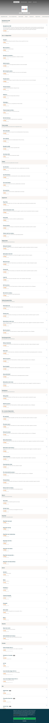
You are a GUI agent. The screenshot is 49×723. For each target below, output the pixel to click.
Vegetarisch (32, 16)
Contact (30, 2)
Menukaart (16, 2)
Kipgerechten (38, 16)
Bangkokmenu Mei (4, 16)
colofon (35, 2)
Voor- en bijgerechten (13, 16)
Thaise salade (21, 16)
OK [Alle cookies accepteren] (24, 718)
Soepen (26, 16)
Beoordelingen (24, 2)
